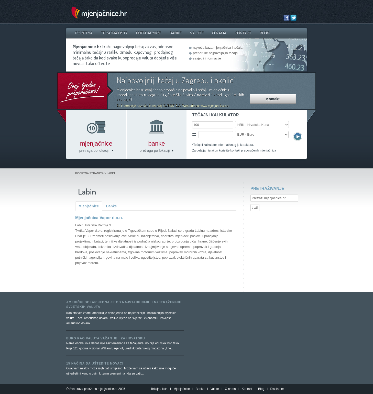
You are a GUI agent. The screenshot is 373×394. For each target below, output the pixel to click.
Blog (265, 33)
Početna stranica (89, 173)
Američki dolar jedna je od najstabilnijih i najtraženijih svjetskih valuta (123, 304)
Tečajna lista (114, 33)
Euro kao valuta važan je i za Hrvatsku (105, 338)
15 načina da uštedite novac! (95, 363)
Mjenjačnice (148, 33)
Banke (176, 33)
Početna (84, 33)
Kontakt (243, 33)
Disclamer (277, 389)
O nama (219, 33)
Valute (197, 33)
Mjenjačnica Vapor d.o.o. (99, 218)
